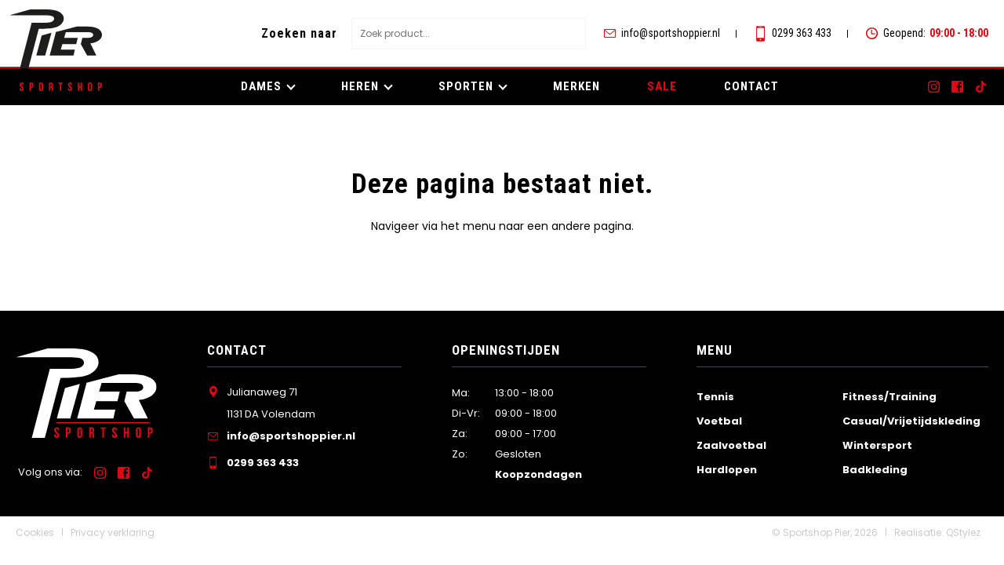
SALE (662, 86)
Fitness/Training (889, 396)
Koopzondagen (538, 474)
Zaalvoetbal (731, 445)
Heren (360, 86)
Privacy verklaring (113, 532)
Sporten (465, 86)
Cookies (35, 532)
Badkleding (875, 469)
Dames (261, 86)
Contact (751, 86)
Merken (576, 86)
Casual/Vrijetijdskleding (911, 421)
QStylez (963, 532)
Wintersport (877, 445)
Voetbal (719, 421)
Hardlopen (727, 469)
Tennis (715, 396)
